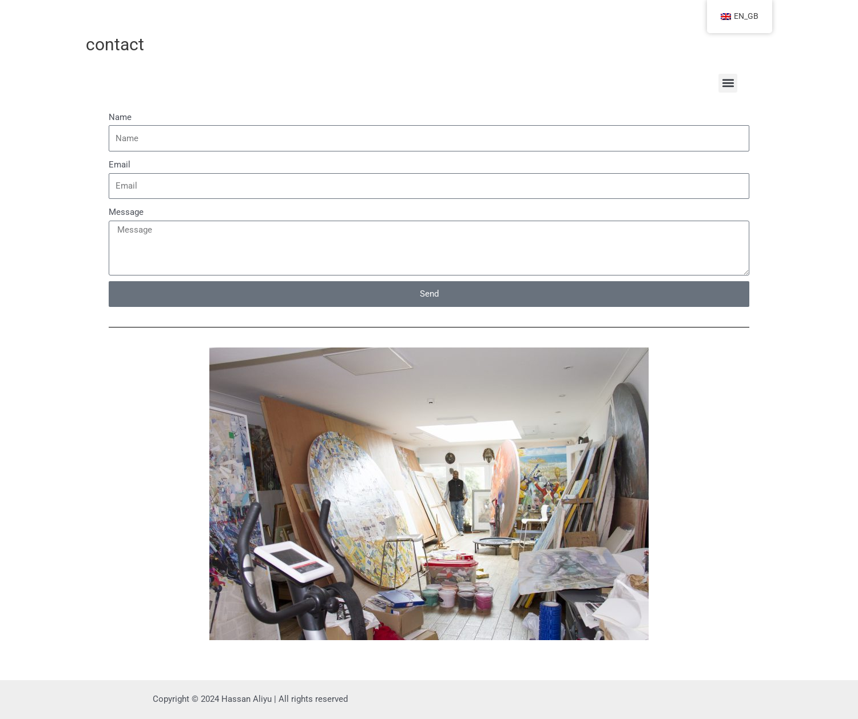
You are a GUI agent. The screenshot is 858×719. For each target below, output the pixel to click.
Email (119, 164)
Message (126, 212)
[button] (727, 83)
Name (120, 117)
